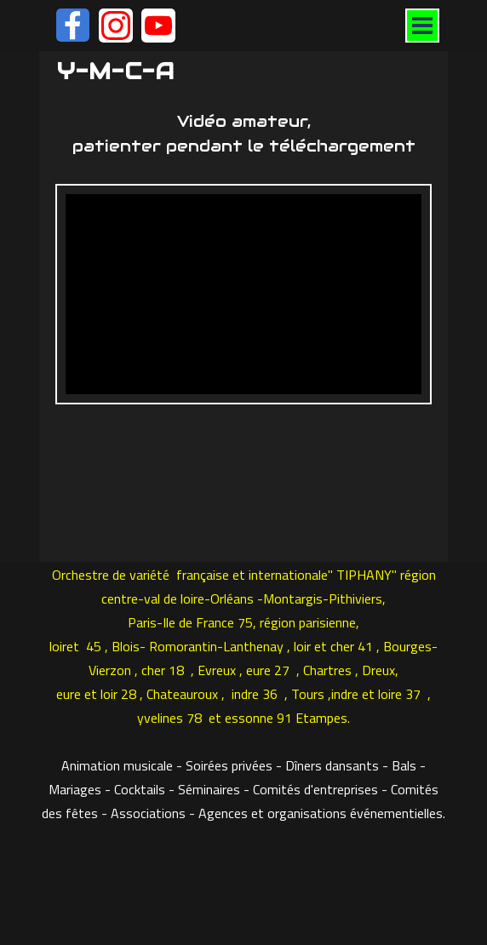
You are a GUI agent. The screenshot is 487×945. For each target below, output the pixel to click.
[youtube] (158, 26)
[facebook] (72, 25)
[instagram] (116, 26)
